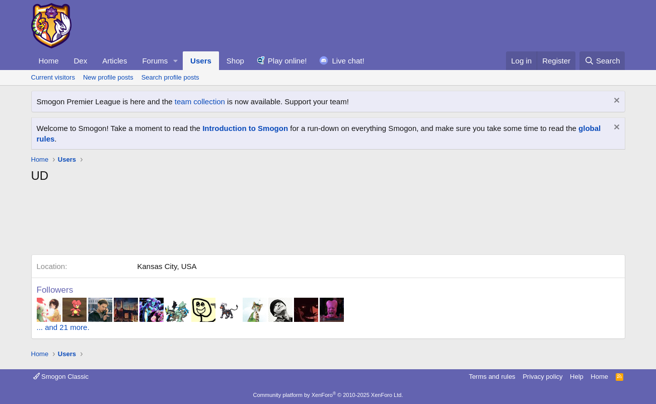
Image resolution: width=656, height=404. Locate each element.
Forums (155, 60)
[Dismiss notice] (615, 101)
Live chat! (348, 60)
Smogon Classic (61, 376)
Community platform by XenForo (328, 395)
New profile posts (108, 77)
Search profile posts (170, 77)
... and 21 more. (63, 327)
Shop (235, 60)
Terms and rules (492, 376)
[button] (176, 60)
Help (577, 376)
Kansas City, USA (167, 266)
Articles (114, 60)
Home (49, 60)
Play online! (287, 60)
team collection (200, 101)
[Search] (602, 60)
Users (200, 60)
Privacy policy (542, 376)
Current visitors (53, 77)
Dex (81, 60)
